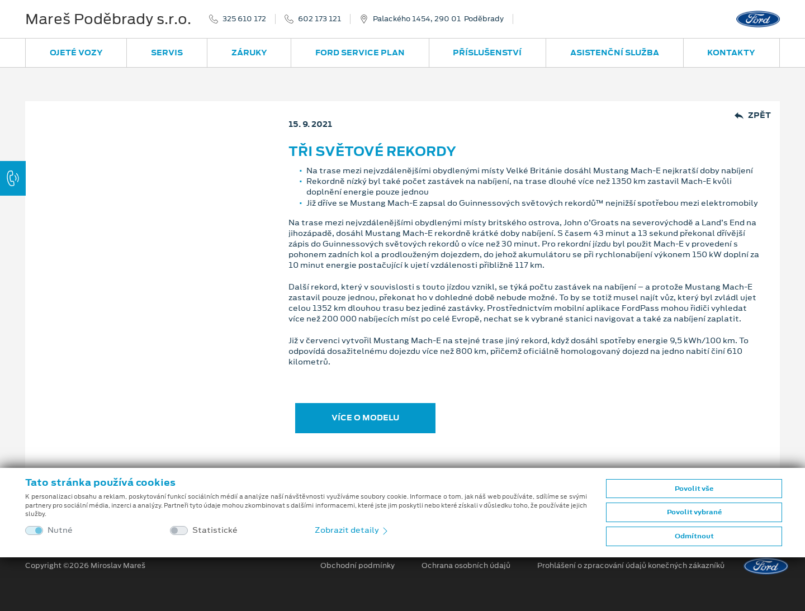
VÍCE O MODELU (365, 417)
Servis (167, 52)
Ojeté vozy (76, 52)
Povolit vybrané (694, 512)
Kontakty (731, 52)
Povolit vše (694, 488)
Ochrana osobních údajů (466, 566)
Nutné (60, 530)
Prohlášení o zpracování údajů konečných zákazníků (630, 566)
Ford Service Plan (360, 52)
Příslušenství (487, 52)
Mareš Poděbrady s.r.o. (108, 19)
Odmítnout (694, 536)
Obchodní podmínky (357, 566)
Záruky (249, 52)
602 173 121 (319, 19)
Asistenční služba (614, 52)
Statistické (215, 530)
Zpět (753, 115)
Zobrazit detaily (352, 530)
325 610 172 (244, 19)
